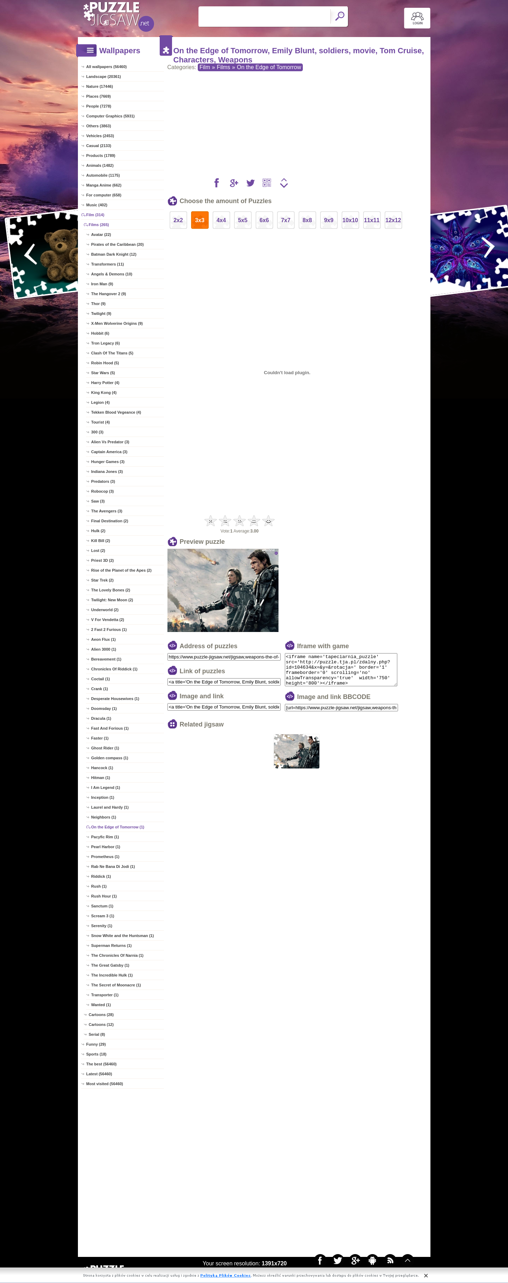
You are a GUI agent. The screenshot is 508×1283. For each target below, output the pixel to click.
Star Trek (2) (102, 580)
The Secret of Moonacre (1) (116, 985)
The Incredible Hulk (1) (112, 975)
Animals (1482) (100, 165)
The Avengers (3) (106, 511)
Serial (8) (97, 1034)
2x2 (178, 220)
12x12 (393, 220)
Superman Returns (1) (111, 945)
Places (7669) (98, 96)
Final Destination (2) (109, 521)
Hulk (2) (98, 531)
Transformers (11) (107, 264)
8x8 (307, 220)
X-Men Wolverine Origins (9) (117, 323)
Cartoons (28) (101, 1015)
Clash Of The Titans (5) (112, 353)
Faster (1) (100, 738)
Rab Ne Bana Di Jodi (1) (113, 866)
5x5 (242, 220)
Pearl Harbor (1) (106, 847)
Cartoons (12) (101, 1024)
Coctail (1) (100, 679)
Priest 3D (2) (102, 560)
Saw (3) (98, 501)
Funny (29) (96, 1044)
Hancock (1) (102, 768)
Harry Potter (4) (105, 383)
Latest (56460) (99, 1074)
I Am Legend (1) (105, 787)
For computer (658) (104, 195)
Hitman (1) (100, 778)
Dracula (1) (101, 718)
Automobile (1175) (103, 175)
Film (205, 67)
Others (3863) (98, 126)
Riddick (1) (101, 876)
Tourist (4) (100, 422)
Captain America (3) (109, 452)
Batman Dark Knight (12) (113, 254)
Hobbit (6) (100, 333)
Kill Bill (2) (100, 541)
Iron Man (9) (102, 284)
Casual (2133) (98, 146)
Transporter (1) (105, 995)
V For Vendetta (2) (107, 620)
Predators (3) (103, 481)
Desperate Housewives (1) (115, 699)
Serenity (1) (101, 926)
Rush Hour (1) (104, 896)
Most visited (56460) (104, 1084)
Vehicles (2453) (100, 136)
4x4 (221, 220)
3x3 (199, 220)
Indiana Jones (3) (107, 471)
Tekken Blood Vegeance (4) (116, 412)
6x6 (264, 220)
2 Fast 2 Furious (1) (109, 629)
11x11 (372, 220)
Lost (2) (98, 550)
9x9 (328, 220)
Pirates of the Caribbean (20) (117, 244)
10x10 (350, 220)
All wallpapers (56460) (106, 67)
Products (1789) (101, 155)
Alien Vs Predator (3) (110, 442)
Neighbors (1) (103, 817)
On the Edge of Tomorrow (269, 67)
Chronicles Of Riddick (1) (114, 669)
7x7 (285, 220)
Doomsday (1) (104, 708)
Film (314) (95, 215)
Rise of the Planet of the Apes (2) (121, 570)
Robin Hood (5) (105, 363)
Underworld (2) (105, 610)
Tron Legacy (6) (105, 343)
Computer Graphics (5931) (110, 116)
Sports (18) (96, 1054)
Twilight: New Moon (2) (112, 600)
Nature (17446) (99, 86)
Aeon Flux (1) (103, 639)
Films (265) (99, 225)
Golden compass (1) (109, 758)
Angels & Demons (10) (112, 274)
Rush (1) (99, 886)
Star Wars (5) (103, 373)
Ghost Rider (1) (105, 748)
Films (223, 67)
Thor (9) (98, 304)
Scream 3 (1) (102, 916)
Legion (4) (100, 402)
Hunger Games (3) (108, 462)
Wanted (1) (101, 1005)
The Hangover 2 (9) (108, 294)
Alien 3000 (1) (103, 649)
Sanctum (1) (102, 906)
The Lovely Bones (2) (110, 590)
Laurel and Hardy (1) (110, 807)
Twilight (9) (101, 313)
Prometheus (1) (105, 857)
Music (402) (97, 205)
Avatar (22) (101, 234)
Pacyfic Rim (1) (105, 837)
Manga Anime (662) (104, 185)
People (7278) (98, 106)
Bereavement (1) (106, 659)
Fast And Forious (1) (110, 728)
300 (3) (97, 432)
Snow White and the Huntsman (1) (122, 936)
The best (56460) (101, 1064)
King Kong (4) (104, 392)
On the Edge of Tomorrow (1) (118, 827)
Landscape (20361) (103, 76)
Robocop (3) (102, 491)
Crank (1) (99, 689)
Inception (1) (102, 797)
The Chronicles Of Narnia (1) (117, 955)
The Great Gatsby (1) (110, 965)
